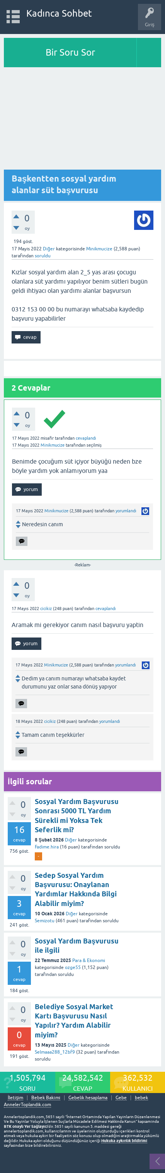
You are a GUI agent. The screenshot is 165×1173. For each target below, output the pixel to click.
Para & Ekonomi (88, 960)
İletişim (15, 1097)
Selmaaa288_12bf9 (55, 1052)
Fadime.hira (47, 847)
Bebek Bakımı (45, 1097)
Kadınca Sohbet (59, 13)
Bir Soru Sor (70, 52)
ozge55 (73, 967)
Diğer (49, 249)
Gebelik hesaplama (87, 1097)
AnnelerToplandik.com (27, 1104)
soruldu (43, 255)
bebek (141, 1097)
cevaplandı (86, 438)
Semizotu (44, 920)
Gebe (121, 1097)
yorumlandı (126, 510)
